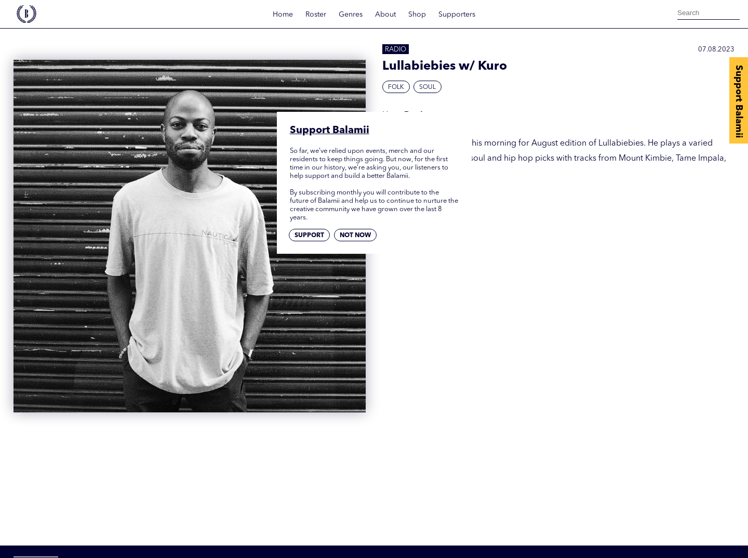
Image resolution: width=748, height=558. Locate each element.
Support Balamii (738, 101)
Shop (417, 14)
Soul (427, 87)
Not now (355, 235)
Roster (315, 14)
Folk (396, 87)
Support (309, 235)
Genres (351, 14)
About (385, 14)
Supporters (456, 14)
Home (283, 14)
